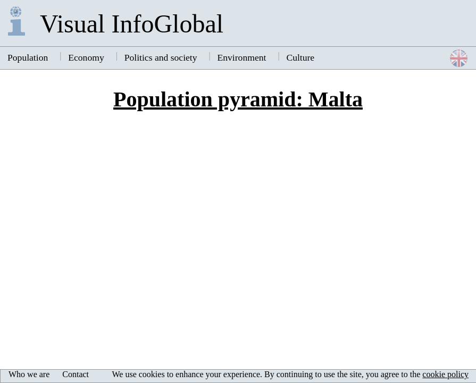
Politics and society (160, 57)
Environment (242, 57)
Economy (86, 57)
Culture (300, 57)
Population (27, 57)
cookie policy (445, 374)
